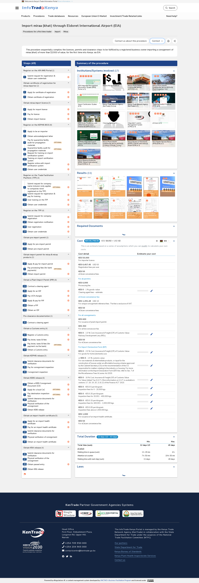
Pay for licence (33, 114)
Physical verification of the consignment (38, 404)
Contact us (120, 560)
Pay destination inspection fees (38, 394)
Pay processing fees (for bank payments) (40, 268)
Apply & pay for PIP (36, 300)
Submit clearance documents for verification (41, 362)
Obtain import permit (36, 274)
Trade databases (56, 16)
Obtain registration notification (40, 222)
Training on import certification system (40, 159)
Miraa (66, 31)
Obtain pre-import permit (38, 249)
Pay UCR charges (35, 296)
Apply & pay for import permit (40, 264)
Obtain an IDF (33, 310)
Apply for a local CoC (36, 389)
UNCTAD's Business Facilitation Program (115, 580)
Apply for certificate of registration (42, 92)
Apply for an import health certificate (39, 422)
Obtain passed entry (36, 464)
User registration (34, 227)
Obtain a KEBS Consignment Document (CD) (39, 384)
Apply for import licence (37, 109)
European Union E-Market (94, 16)
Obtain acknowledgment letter (40, 136)
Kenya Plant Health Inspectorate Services (135, 555)
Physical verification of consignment (42, 437)
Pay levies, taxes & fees (37, 339)
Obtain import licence (36, 119)
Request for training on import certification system (40, 154)
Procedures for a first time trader (37, 31)
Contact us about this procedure (131, 41)
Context (157, 41)
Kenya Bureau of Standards (128, 551)
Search (170, 7)
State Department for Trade (128, 547)
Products (25, 16)
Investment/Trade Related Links (126, 16)
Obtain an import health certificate (42, 442)
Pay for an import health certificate (42, 427)
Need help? (171, 16)
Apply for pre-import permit (39, 244)
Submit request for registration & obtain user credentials (41, 77)
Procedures (39, 16)
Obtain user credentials (37, 169)
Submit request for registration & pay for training (41, 194)
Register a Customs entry (38, 335)
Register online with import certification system (39, 164)
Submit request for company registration (39, 217)
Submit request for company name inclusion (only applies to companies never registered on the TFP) (39, 187)
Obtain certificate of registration (41, 97)
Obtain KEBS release (36, 409)
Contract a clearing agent (38, 286)
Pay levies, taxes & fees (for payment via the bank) (39, 344)
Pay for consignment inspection (41, 367)
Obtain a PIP (33, 305)
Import (57, 31)
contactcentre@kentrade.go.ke (79, 550)
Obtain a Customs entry (38, 350)
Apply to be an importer (38, 131)
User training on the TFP (38, 200)
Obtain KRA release (36, 469)
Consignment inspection (38, 372)
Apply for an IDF (34, 291)
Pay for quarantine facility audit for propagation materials (38, 142)
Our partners (121, 543)
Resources (73, 16)
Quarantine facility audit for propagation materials (39, 149)
